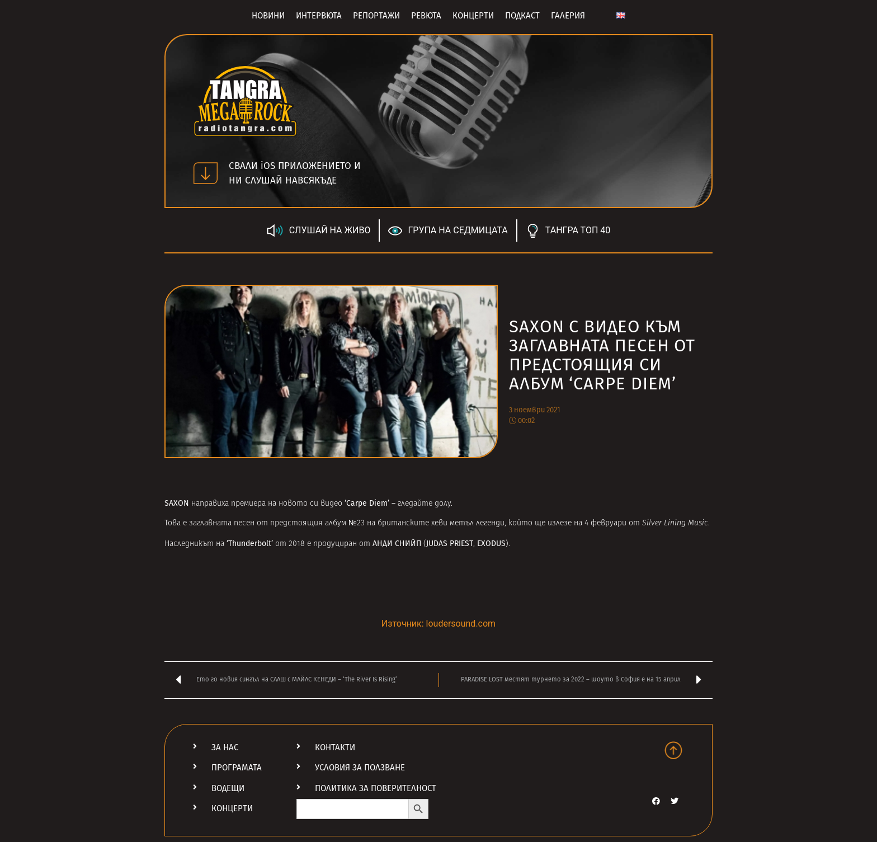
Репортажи (376, 16)
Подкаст (522, 16)
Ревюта (426, 16)
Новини (268, 16)
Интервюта (319, 16)
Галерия (568, 16)
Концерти (473, 16)
